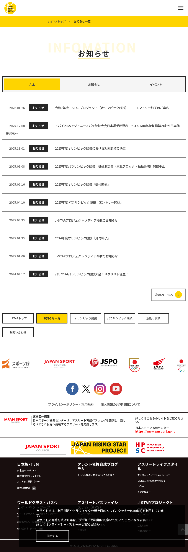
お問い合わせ (18, 332)
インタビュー (143, 491)
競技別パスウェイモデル (29, 476)
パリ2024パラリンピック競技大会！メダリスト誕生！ (67, 274)
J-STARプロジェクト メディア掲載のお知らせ (62, 220)
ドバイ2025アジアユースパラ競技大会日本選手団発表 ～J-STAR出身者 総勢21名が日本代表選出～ (93, 129)
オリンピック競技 (85, 318)
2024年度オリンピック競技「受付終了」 (58, 238)
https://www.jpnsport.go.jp (155, 431)
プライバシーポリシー (63, 524)
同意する (52, 535)
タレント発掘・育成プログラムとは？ (95, 475)
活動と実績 (153, 318)
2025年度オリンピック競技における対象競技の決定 (66, 148)
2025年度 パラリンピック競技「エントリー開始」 (64, 202)
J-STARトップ (57, 21)
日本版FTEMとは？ (26, 470)
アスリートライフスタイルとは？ (153, 475)
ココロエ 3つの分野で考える (151, 480)
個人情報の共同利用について (120, 404)
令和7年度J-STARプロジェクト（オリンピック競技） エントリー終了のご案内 (87, 107)
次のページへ (164, 294)
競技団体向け (26, 488)
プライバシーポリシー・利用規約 (70, 404)
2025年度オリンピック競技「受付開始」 (58, 184)
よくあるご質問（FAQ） (29, 481)
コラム (140, 486)
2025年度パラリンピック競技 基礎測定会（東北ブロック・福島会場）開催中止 (85, 166)
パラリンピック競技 (119, 318)
